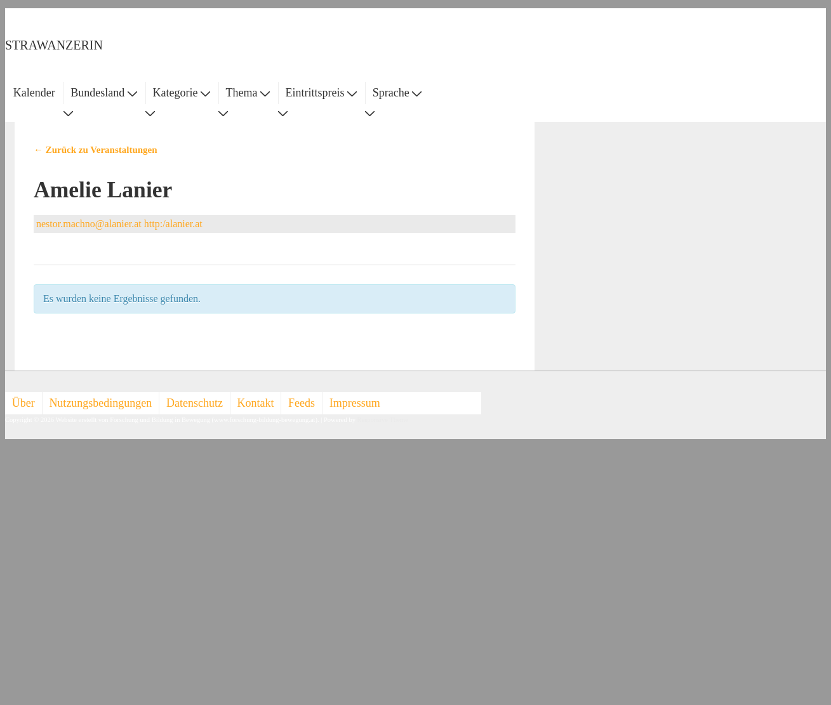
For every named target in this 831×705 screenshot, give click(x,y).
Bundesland (103, 92)
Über (23, 403)
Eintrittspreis (321, 92)
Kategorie (180, 92)
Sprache (397, 92)
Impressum (354, 403)
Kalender (34, 92)
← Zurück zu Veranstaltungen (95, 150)
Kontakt (255, 403)
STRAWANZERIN (54, 45)
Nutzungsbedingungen (100, 403)
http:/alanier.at (173, 223)
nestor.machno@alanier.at (89, 223)
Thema (248, 92)
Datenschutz (194, 403)
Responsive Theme (382, 419)
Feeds (301, 403)
